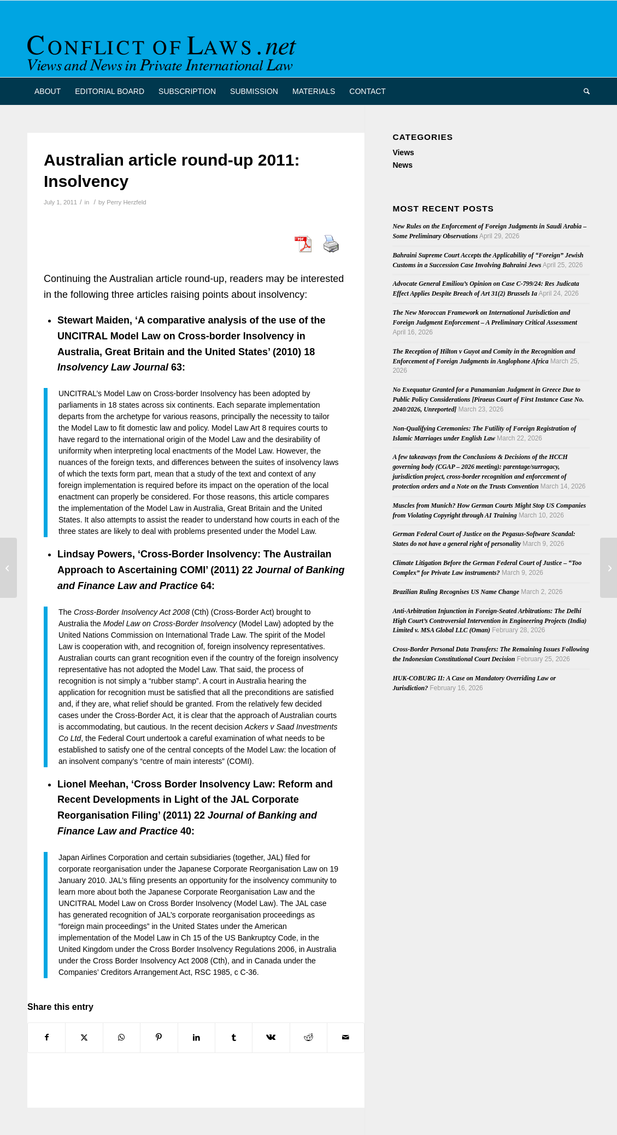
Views (403, 152)
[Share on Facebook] (46, 1037)
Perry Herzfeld (126, 202)
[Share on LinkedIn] (196, 1037)
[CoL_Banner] (164, 48)
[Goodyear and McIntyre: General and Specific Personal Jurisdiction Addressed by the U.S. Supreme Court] (8, 568)
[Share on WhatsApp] (121, 1037)
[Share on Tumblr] (233, 1037)
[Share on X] (84, 1037)
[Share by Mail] (345, 1037)
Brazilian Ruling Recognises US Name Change (455, 592)
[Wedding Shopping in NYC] (608, 568)
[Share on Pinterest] (158, 1037)
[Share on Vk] (270, 1037)
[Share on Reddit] (308, 1037)
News (402, 165)
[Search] (583, 91)
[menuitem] (47, 91)
